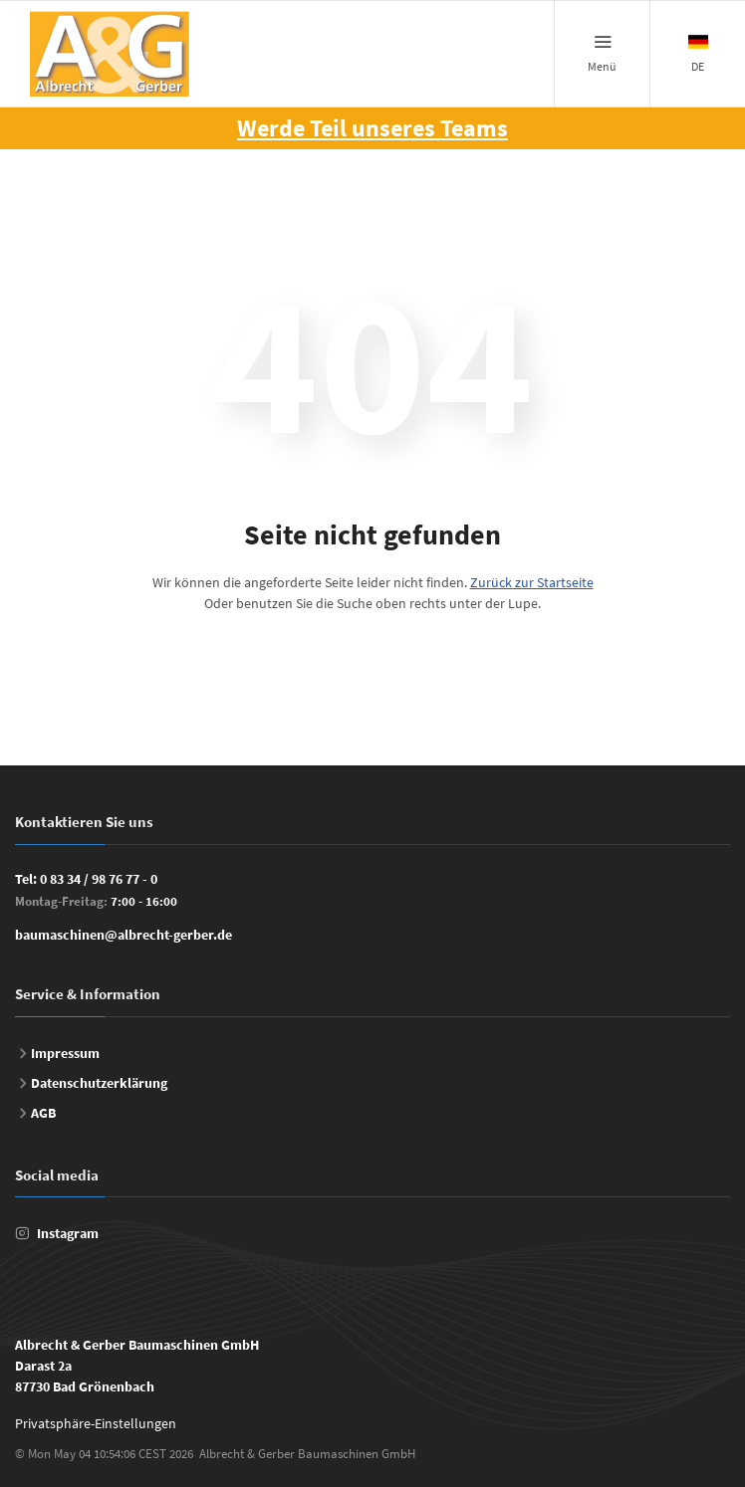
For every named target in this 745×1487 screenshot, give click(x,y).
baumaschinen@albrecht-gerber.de (123, 935)
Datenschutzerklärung (99, 1083)
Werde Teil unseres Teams (372, 127)
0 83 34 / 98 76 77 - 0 (98, 879)
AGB (43, 1113)
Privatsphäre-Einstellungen (95, 1423)
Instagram (68, 1233)
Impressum (65, 1053)
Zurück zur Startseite (532, 582)
